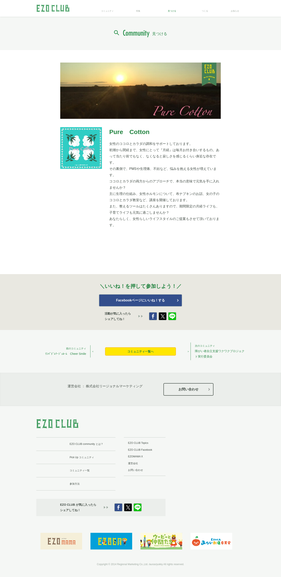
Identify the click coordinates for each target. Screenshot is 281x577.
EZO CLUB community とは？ (86, 444)
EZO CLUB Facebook (140, 449)
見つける (172, 11)
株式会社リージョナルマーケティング (114, 386)
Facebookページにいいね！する (140, 300)
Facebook (153, 316)
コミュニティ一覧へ (140, 351)
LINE (172, 316)
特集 (138, 11)
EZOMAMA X (135, 456)
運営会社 (133, 463)
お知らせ (235, 11)
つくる (205, 11)
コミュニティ (107, 11)
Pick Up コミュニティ (82, 457)
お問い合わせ (188, 389)
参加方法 (75, 483)
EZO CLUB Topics (138, 443)
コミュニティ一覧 (80, 470)
